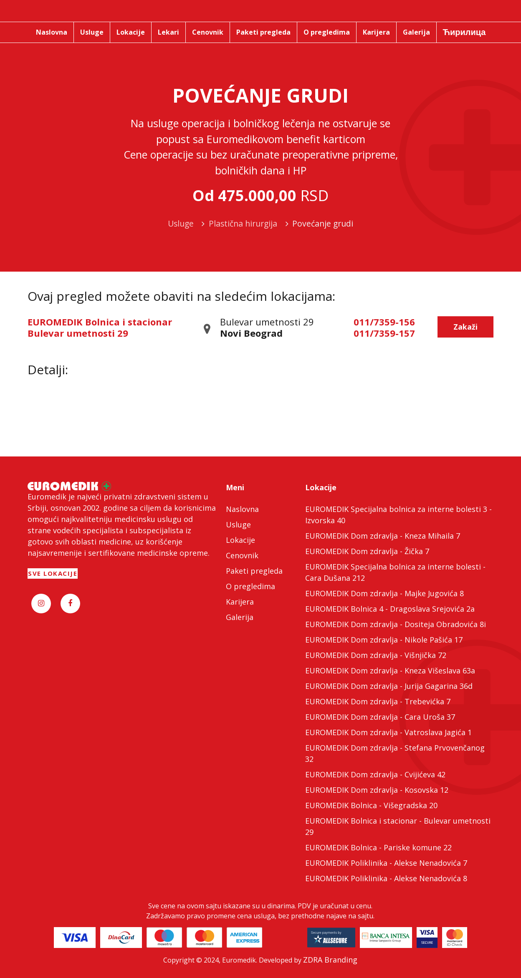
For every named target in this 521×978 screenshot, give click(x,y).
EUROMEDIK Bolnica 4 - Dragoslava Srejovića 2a (390, 609)
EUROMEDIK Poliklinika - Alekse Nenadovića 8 (386, 878)
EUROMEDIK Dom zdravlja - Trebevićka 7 (377, 701)
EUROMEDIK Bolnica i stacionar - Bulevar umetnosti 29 (398, 826)
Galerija (239, 617)
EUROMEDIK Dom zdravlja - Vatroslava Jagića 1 (388, 732)
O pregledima (250, 586)
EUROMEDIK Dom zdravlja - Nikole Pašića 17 (384, 640)
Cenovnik (242, 555)
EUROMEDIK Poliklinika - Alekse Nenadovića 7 (386, 863)
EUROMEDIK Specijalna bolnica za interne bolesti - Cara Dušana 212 (395, 572)
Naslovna (242, 509)
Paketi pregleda (254, 571)
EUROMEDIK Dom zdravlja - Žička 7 (367, 551)
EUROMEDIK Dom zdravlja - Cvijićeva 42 (375, 774)
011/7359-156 (384, 321)
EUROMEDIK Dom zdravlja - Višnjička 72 (375, 655)
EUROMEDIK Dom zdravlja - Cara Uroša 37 (380, 717)
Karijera (240, 602)
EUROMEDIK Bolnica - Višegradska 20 (371, 805)
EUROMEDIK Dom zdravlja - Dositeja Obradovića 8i (395, 624)
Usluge (238, 524)
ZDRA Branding (330, 960)
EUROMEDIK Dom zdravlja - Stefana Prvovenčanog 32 (395, 753)
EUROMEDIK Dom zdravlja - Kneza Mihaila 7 (382, 536)
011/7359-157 (384, 333)
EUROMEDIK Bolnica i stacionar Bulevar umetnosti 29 (100, 327)
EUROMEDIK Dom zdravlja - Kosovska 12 (376, 790)
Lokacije (240, 540)
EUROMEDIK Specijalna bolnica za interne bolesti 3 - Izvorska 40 (398, 514)
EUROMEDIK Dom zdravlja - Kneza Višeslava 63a (390, 670)
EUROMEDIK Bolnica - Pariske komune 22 (378, 847)
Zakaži (465, 327)
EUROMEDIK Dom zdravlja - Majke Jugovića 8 (384, 593)
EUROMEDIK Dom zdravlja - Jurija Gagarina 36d (389, 686)
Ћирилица (464, 32)
